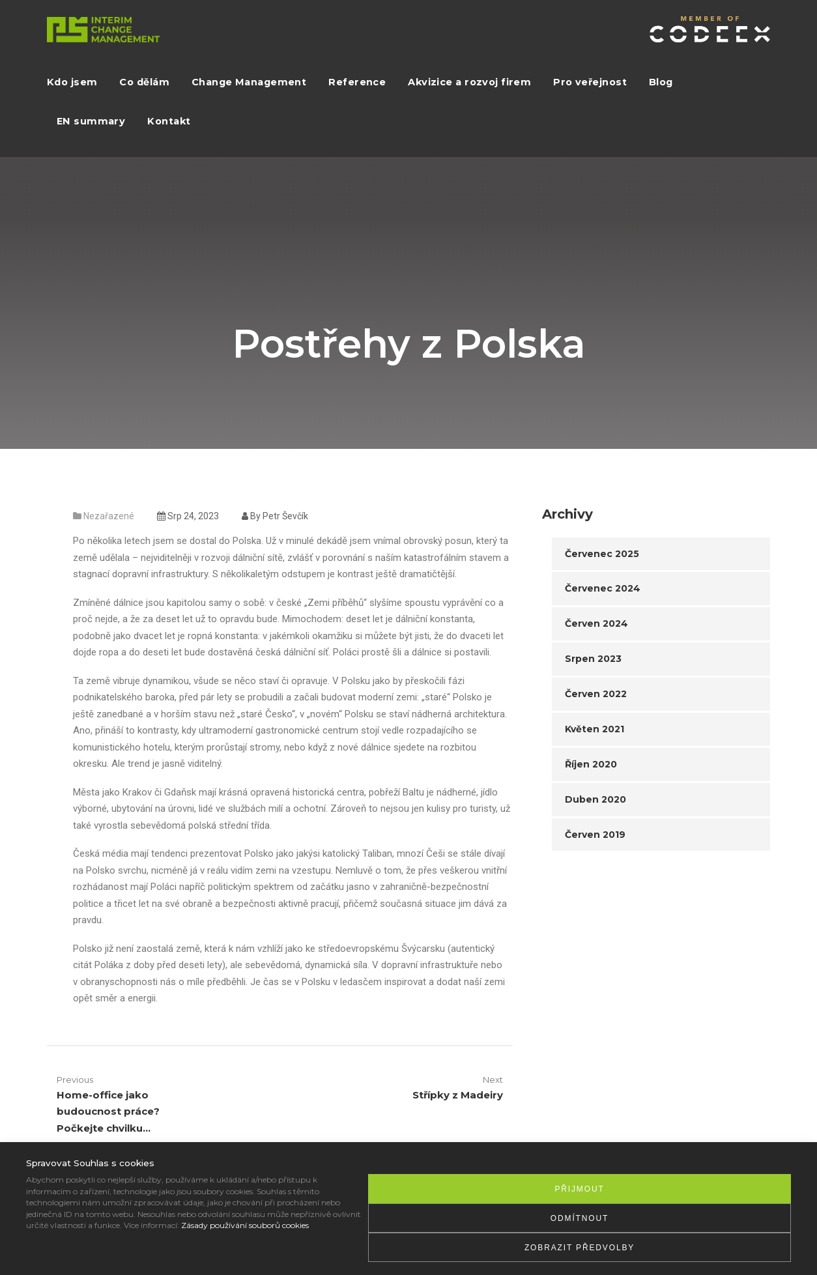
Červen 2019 (595, 834)
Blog (661, 82)
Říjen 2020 (591, 764)
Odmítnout (580, 1218)
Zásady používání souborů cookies (245, 1225)
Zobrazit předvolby (579, 1247)
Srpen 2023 (593, 659)
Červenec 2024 (602, 588)
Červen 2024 (596, 623)
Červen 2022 (596, 694)
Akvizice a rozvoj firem (469, 82)
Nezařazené (108, 516)
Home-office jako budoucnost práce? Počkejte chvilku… (108, 1111)
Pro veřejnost (590, 82)
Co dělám (144, 82)
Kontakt (168, 121)
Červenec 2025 (602, 554)
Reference (357, 82)
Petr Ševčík (285, 516)
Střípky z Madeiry (457, 1095)
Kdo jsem (72, 82)
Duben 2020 (595, 799)
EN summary (91, 121)
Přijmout (579, 1189)
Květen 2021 (594, 729)
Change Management (249, 82)
